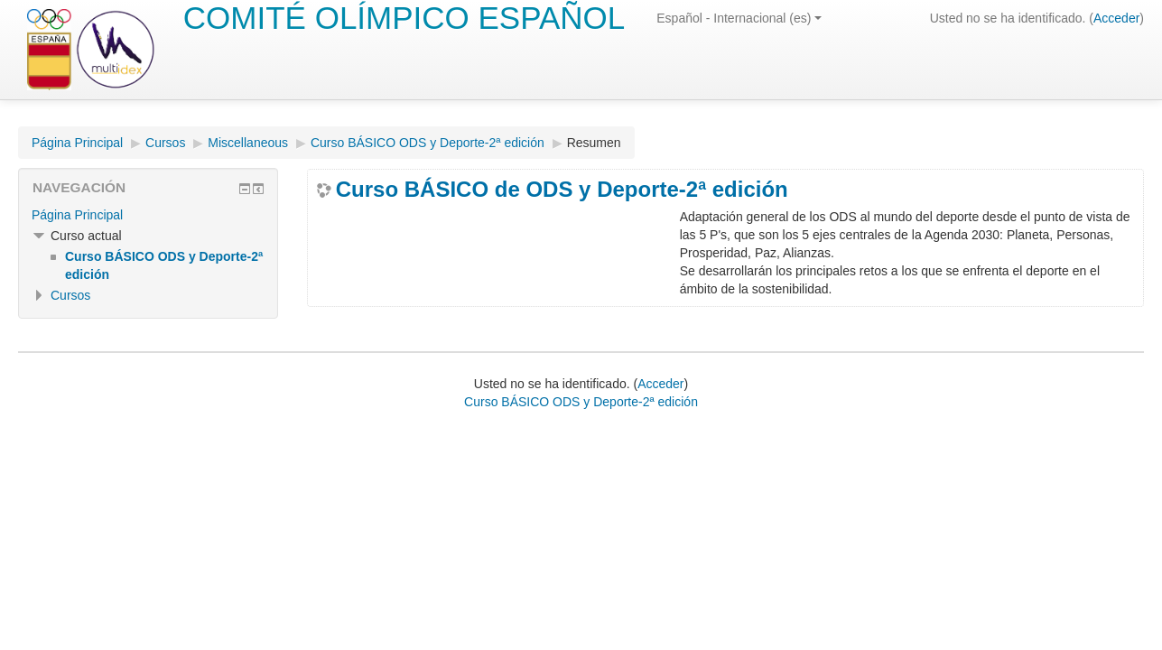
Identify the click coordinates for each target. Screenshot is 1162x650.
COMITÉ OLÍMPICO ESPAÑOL (404, 17)
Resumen (594, 142)
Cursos (165, 142)
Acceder (1116, 18)
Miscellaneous (248, 142)
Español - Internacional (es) (739, 18)
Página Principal (77, 142)
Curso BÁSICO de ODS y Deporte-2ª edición (562, 189)
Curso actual (86, 235)
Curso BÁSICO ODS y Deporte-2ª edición (427, 142)
